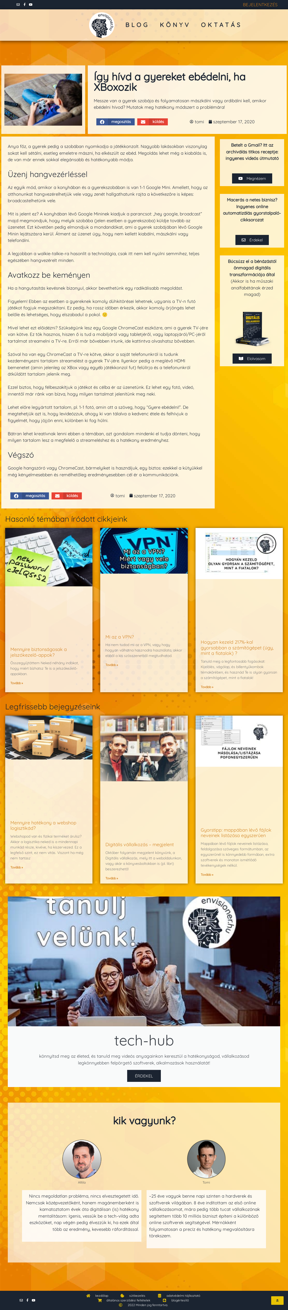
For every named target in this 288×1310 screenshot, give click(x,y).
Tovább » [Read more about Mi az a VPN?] (111, 665)
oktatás (221, 25)
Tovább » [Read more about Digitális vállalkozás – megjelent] (111, 878)
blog (137, 25)
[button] (115, 121)
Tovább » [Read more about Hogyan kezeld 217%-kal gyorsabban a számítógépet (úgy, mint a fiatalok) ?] (207, 687)
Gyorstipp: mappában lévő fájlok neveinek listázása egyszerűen (236, 833)
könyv (175, 25)
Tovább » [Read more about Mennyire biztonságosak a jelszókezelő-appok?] (16, 683)
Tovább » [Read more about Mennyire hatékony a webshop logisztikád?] (16, 867)
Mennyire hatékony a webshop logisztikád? (43, 825)
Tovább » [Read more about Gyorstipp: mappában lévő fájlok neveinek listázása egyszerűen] (207, 875)
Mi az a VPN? (119, 637)
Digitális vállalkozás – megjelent (139, 844)
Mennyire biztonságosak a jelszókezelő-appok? (38, 652)
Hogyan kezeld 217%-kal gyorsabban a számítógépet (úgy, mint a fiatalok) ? (237, 647)
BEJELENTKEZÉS (260, 4)
